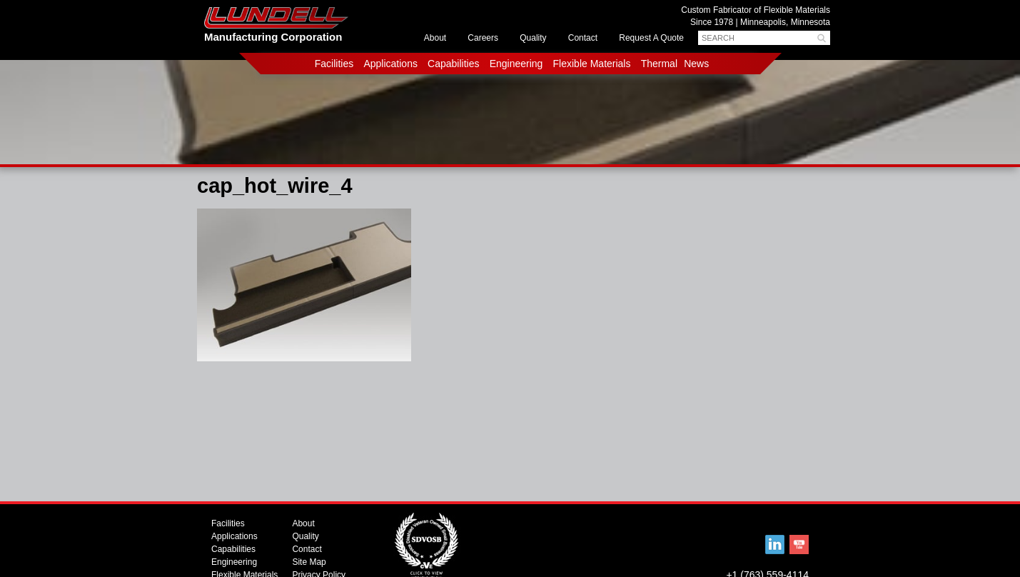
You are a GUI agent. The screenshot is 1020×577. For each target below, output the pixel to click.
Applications (390, 63)
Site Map (308, 562)
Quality (533, 38)
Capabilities (453, 63)
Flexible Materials (592, 63)
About (435, 38)
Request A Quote (651, 38)
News (696, 63)
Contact (582, 38)
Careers (483, 38)
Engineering (516, 63)
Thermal (659, 63)
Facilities (334, 63)
